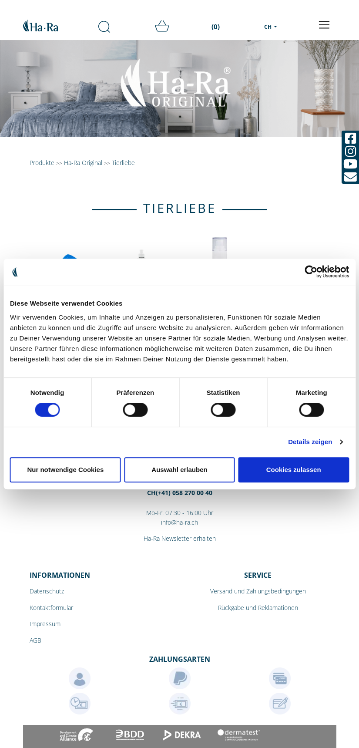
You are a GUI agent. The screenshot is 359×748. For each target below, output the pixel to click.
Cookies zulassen (293, 469)
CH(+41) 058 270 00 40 (179, 493)
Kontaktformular (51, 607)
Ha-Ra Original (84, 162)
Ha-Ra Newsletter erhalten (180, 538)
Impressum (45, 624)
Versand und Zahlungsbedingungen (258, 591)
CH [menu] (268, 26)
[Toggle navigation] (324, 25)
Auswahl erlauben (179, 469)
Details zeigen (310, 441)
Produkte (42, 162)
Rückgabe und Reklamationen (258, 607)
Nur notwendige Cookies (65, 469)
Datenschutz (47, 591)
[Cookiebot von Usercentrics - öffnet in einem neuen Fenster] (311, 271)
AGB (35, 640)
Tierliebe (123, 162)
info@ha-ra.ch (179, 522)
